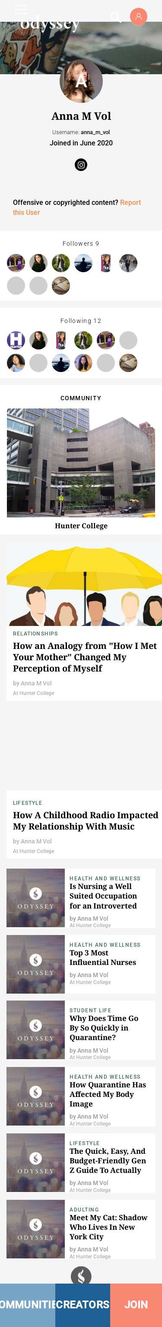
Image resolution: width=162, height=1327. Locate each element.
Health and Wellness (105, 879)
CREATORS (82, 1305)
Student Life (90, 1011)
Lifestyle (27, 803)
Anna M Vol (36, 683)
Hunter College (81, 525)
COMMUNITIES (27, 1305)
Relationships (35, 634)
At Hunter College (33, 693)
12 (97, 320)
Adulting (84, 1210)
